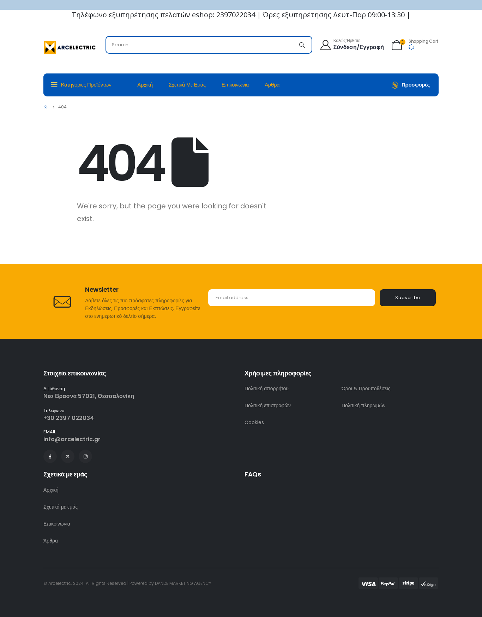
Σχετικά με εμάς (187, 84)
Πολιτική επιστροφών (268, 405)
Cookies (254, 422)
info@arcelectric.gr (72, 439)
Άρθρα (272, 84)
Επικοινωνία (235, 84)
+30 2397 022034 (68, 418)
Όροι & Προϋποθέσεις (366, 388)
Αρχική (144, 84)
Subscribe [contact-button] (408, 298)
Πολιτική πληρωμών (364, 405)
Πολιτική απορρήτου (267, 388)
